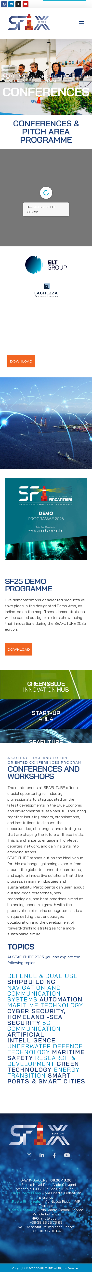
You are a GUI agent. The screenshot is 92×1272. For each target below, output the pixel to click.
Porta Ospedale (23, 1210)
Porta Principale (26, 1201)
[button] (5, 423)
